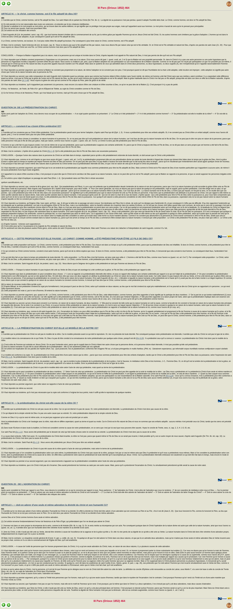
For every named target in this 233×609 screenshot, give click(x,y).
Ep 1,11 (19, 432)
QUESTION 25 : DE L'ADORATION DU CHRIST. (25, 484)
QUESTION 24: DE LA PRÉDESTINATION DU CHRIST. (29, 107)
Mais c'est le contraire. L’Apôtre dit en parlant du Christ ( (25, 151)
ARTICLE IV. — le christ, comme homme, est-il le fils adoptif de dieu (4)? (39, 13)
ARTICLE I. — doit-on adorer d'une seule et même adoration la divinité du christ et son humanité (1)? (54, 505)
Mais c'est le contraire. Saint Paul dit (18, 442)
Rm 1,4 (51, 151)
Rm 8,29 (139, 338)
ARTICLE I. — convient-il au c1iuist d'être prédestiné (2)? (31, 126)
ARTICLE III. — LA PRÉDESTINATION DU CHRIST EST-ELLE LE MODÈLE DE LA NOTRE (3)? (49, 328)
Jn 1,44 (25, 80)
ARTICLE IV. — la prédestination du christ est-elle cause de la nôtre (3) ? (39, 403)
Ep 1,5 (36, 442)
